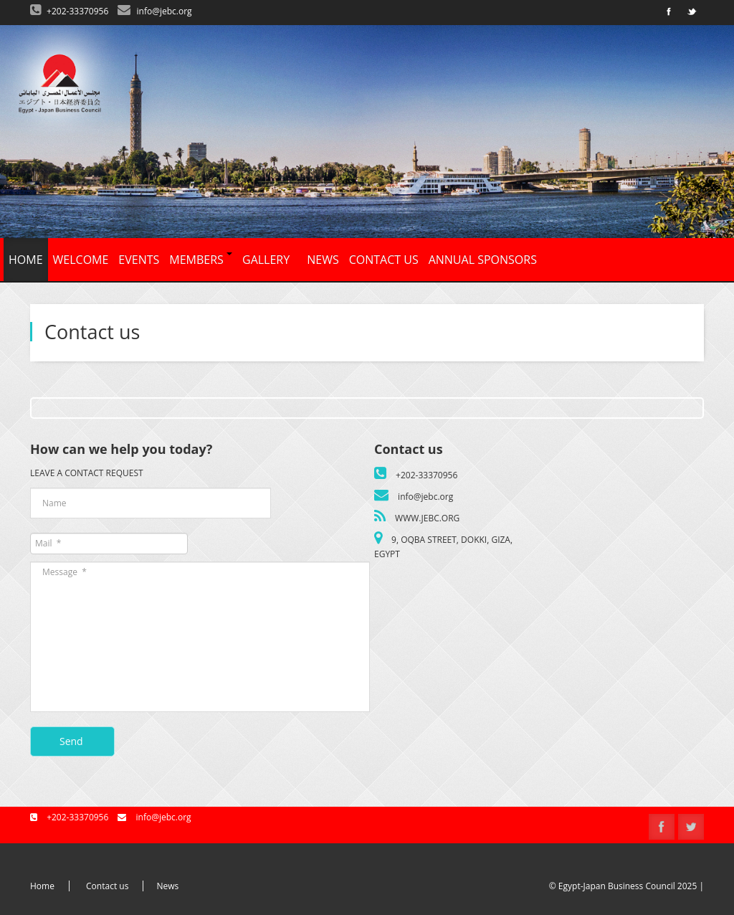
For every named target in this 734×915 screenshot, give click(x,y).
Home (26, 259)
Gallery (266, 259)
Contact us (384, 259)
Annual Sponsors (483, 259)
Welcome (81, 259)
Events (138, 259)
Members (200, 259)
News (322, 259)
